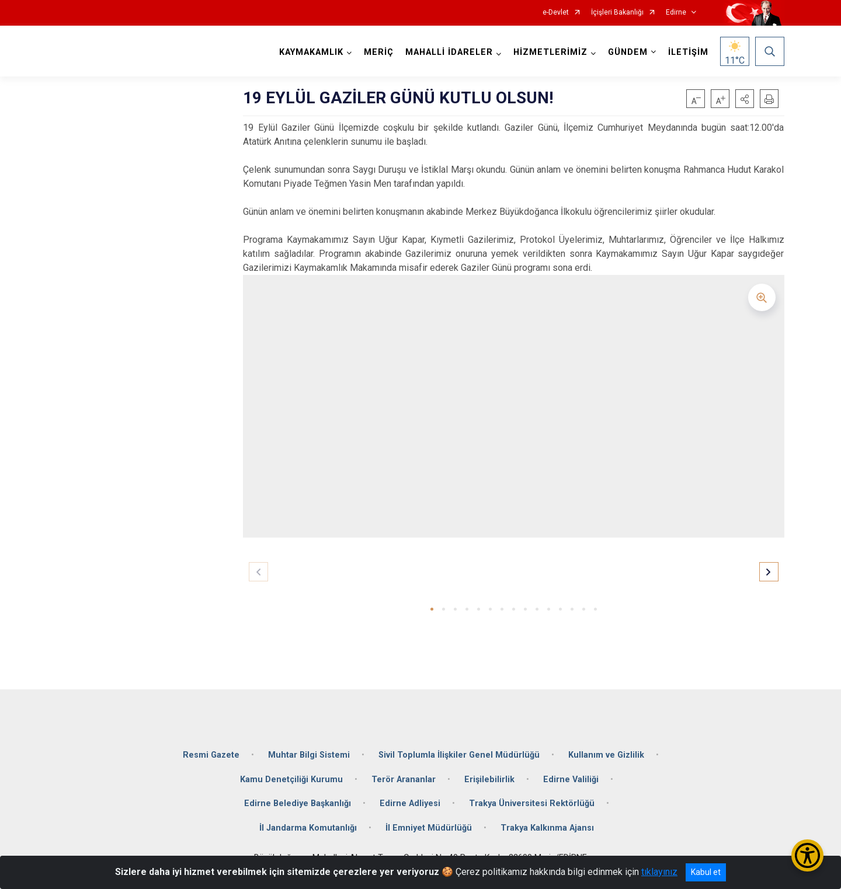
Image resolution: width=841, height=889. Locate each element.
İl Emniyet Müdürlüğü (428, 828)
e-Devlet (556, 12)
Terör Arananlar (403, 780)
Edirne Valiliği (571, 780)
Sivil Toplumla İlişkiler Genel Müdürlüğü (459, 755)
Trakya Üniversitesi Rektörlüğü (532, 803)
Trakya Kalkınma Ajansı (547, 828)
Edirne (676, 12)
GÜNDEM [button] (628, 52)
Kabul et (706, 872)
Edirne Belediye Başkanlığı (297, 803)
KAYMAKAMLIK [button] (311, 52)
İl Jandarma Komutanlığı (308, 828)
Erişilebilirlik (489, 780)
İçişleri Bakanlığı (617, 12)
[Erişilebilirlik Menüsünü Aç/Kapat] (807, 855)
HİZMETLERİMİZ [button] (550, 52)
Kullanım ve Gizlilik (606, 755)
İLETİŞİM (688, 52)
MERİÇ (379, 52)
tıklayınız (659, 871)
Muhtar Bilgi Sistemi (309, 755)
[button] (744, 98)
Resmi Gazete (211, 755)
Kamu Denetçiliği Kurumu (291, 780)
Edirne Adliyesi (410, 803)
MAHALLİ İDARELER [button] (449, 52)
